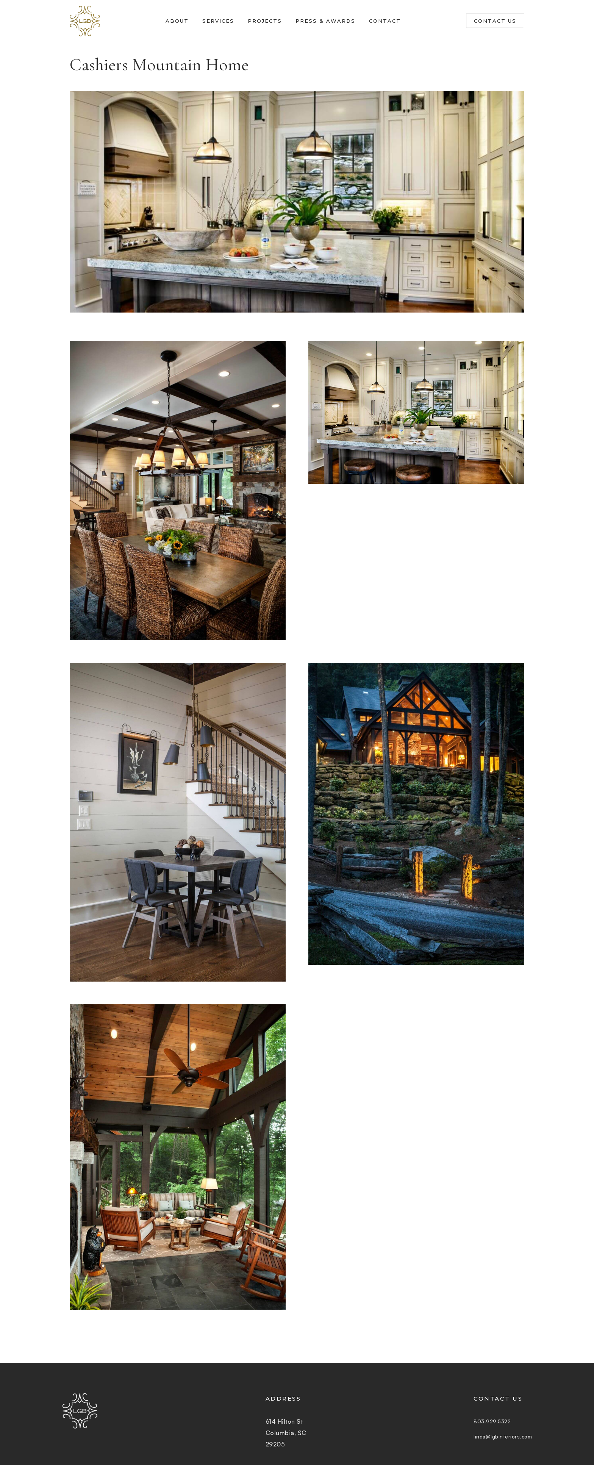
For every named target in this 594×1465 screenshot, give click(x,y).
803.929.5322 (483, 1421)
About (177, 21)
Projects (265, 21)
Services (218, 21)
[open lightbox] (178, 490)
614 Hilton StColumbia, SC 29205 (280, 1433)
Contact (385, 21)
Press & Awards (325, 21)
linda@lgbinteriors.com (497, 1436)
